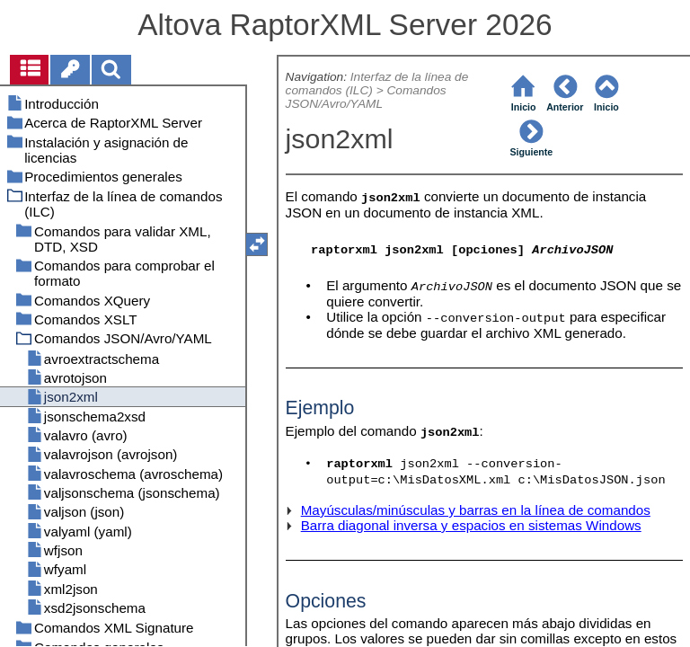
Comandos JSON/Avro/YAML (366, 97)
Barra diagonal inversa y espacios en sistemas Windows (471, 525)
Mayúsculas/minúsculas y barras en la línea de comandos (475, 510)
